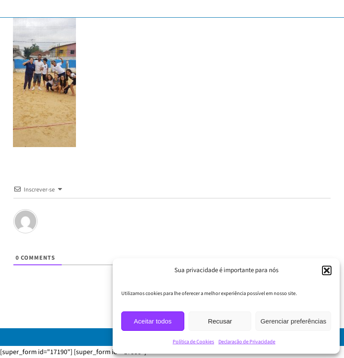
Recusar (220, 321)
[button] (326, 270)
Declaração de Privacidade (246, 341)
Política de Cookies (193, 341)
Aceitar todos (153, 321)
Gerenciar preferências (293, 321)
